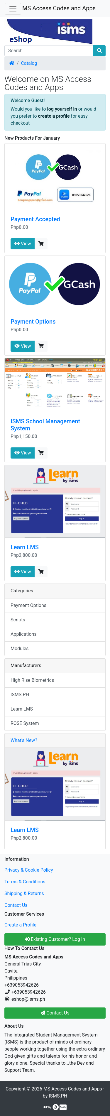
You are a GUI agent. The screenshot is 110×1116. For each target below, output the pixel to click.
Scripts (18, 620)
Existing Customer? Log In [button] (55, 939)
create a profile (54, 116)
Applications (24, 634)
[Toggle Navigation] (13, 9)
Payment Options (33, 321)
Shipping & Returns (24, 893)
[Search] (49, 50)
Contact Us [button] (55, 1013)
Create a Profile (20, 925)
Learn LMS (25, 547)
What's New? (24, 740)
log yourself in (62, 109)
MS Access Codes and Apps (59, 8)
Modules (20, 648)
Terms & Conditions (24, 882)
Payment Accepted (35, 219)
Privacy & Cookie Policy (28, 870)
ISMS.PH (20, 694)
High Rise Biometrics (32, 680)
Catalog (29, 63)
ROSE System (25, 723)
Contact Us (16, 905)
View (22, 243)
